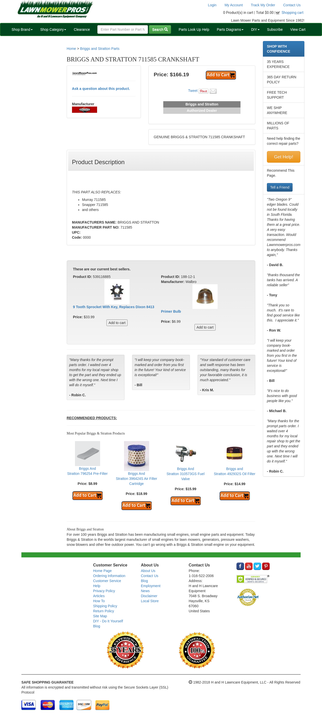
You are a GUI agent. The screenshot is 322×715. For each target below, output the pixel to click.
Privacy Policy (104, 591)
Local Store (150, 601)
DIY (255, 29)
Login (212, 5)
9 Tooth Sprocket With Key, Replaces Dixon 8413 (113, 307)
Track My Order (263, 5)
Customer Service (107, 581)
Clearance (82, 29)
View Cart (297, 29)
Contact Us (292, 5)
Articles (99, 596)
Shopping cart (293, 13)
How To (99, 601)
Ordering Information (109, 576)
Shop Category (53, 29)
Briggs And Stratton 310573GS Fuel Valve (186, 474)
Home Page (102, 571)
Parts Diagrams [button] (230, 29)
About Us (148, 571)
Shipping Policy (105, 606)
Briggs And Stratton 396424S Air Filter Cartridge (136, 479)
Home (71, 49)
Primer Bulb (171, 311)
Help (96, 586)
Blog (96, 626)
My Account (234, 5)
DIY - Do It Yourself (108, 621)
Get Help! (283, 156)
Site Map (100, 616)
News (145, 591)
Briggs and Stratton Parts (99, 49)
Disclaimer (149, 596)
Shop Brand (22, 29)
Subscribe (275, 29)
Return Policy (103, 611)
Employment (150, 586)
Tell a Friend (279, 187)
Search (160, 29)
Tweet (192, 91)
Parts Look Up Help (194, 29)
